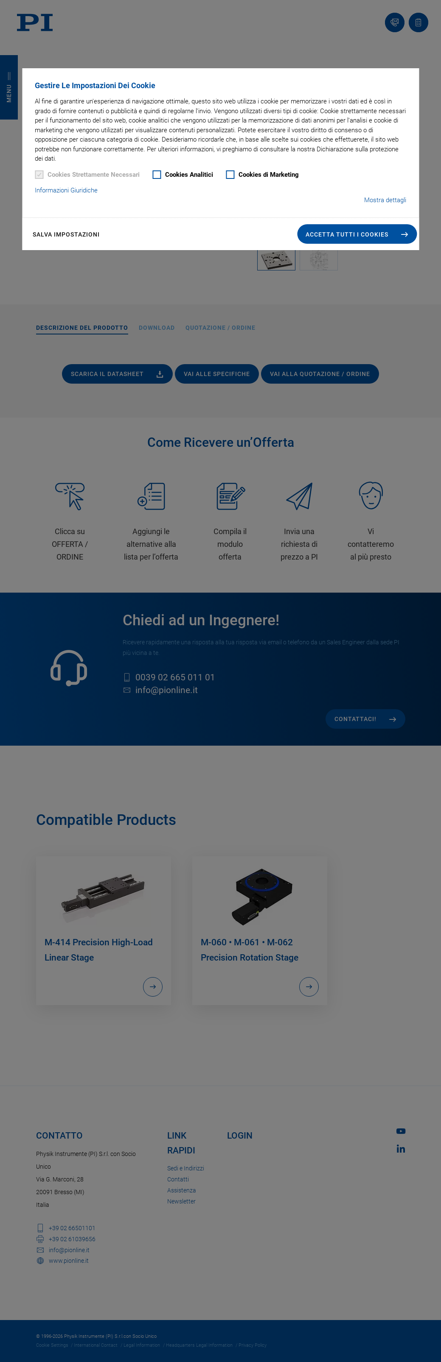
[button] (357, 234)
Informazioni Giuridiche (66, 190)
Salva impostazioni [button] (66, 234)
